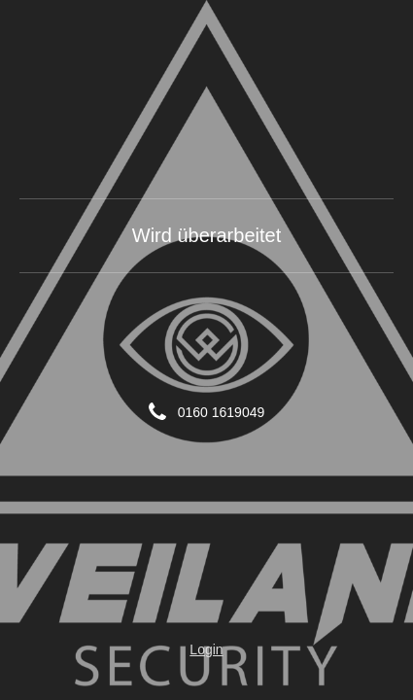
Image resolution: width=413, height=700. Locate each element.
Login (206, 649)
